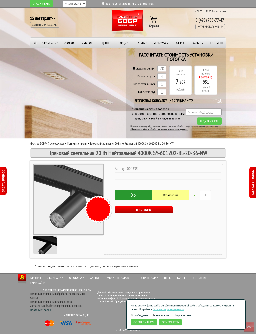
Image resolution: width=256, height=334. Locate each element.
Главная (35, 278)
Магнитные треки (77, 143)
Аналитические (160, 315)
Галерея (179, 43)
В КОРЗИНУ (143, 209)
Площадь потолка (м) (144, 68)
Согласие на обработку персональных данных (56, 306)
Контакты (216, 43)
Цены (105, 43)
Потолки (68, 43)
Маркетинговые (181, 315)
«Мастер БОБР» (38, 143)
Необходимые (139, 315)
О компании (50, 43)
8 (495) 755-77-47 (209, 20)
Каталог (87, 43)
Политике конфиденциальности (168, 309)
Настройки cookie (41, 309)
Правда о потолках (117, 278)
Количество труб (146, 92)
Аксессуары (160, 43)
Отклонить (170, 322)
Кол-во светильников (144, 84)
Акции (124, 43)
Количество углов (146, 76)
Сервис (142, 43)
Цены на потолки (147, 278)
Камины (198, 43)
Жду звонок (209, 121)
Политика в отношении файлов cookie (51, 302)
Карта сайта (37, 283)
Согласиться (143, 322)
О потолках (76, 278)
